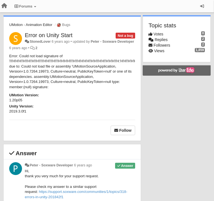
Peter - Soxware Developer (112, 42)
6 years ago (83, 165)
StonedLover (40, 42)
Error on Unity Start (48, 35)
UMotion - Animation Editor (30, 25)
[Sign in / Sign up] (202, 6)
